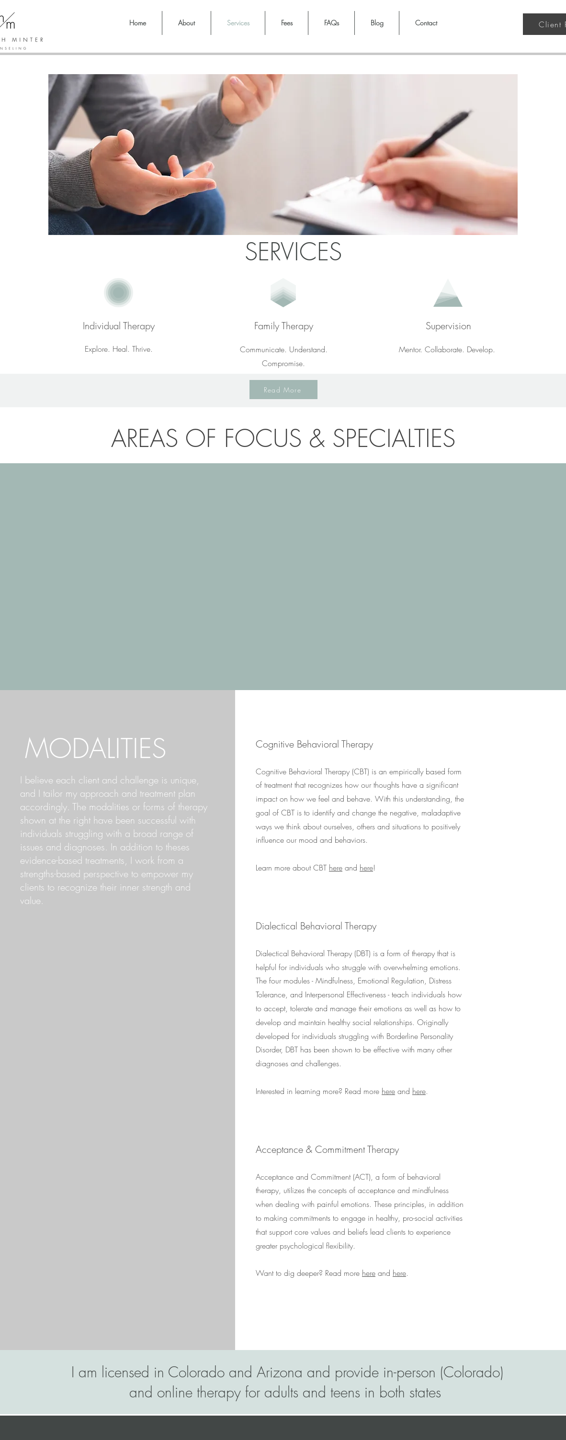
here (335, 867)
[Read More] (283, 389)
